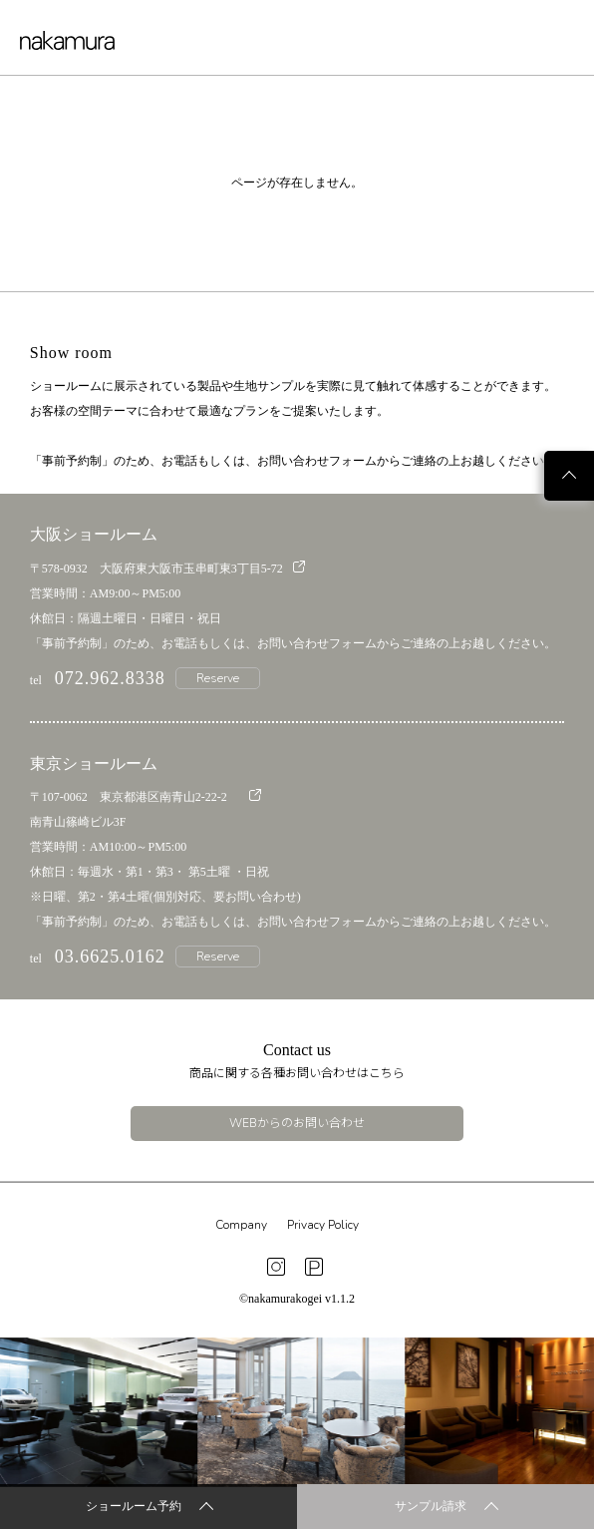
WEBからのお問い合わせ (297, 1123)
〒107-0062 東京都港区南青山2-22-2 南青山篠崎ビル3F (145, 809)
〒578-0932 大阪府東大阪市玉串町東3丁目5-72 (167, 568)
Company (241, 1225)
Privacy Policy (323, 1225)
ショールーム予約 (149, 1507)
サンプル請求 (446, 1507)
